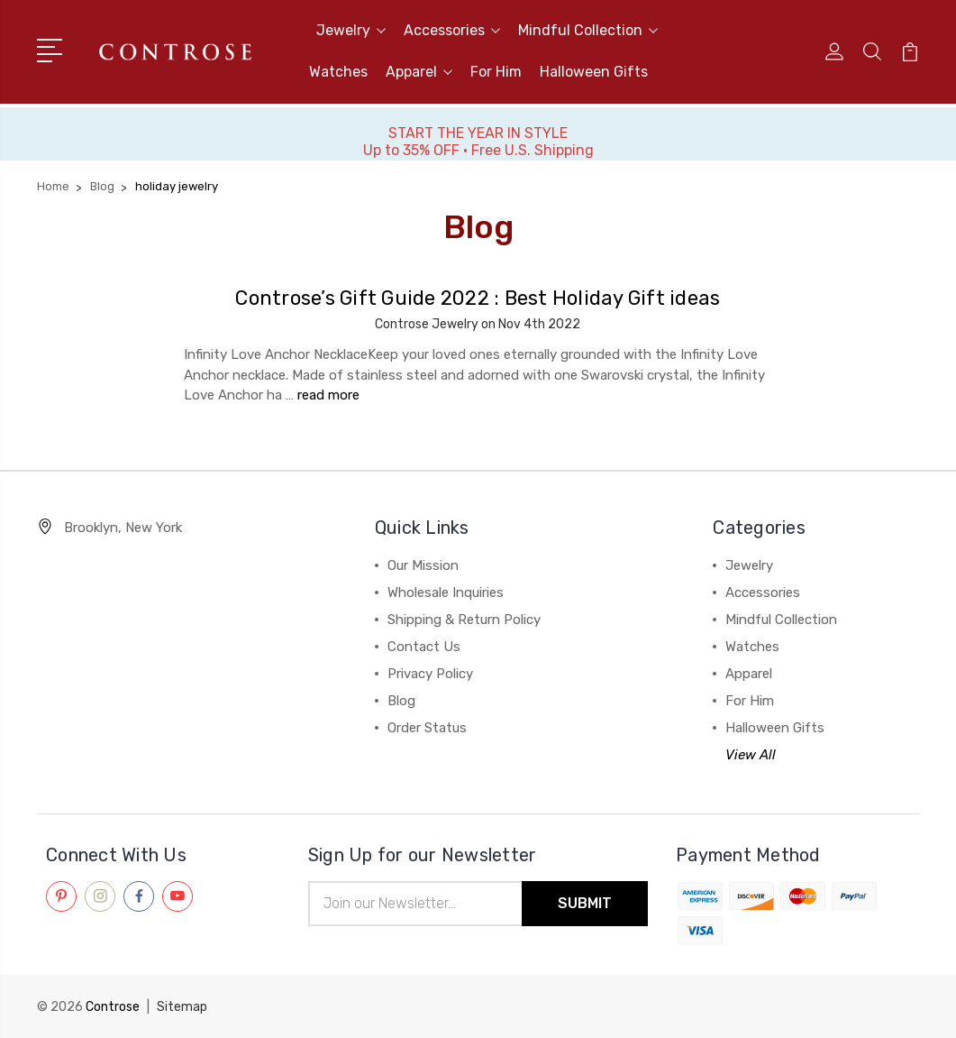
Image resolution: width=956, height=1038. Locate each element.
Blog (401, 701)
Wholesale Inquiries (445, 592)
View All (750, 755)
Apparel (419, 71)
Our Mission (423, 565)
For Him (496, 71)
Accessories (452, 30)
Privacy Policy (430, 674)
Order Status (427, 728)
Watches (338, 71)
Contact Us (423, 646)
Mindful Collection (588, 30)
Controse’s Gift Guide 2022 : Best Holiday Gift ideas (477, 298)
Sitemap (182, 1007)
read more (328, 395)
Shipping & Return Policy (464, 619)
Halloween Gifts (594, 71)
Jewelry (351, 30)
